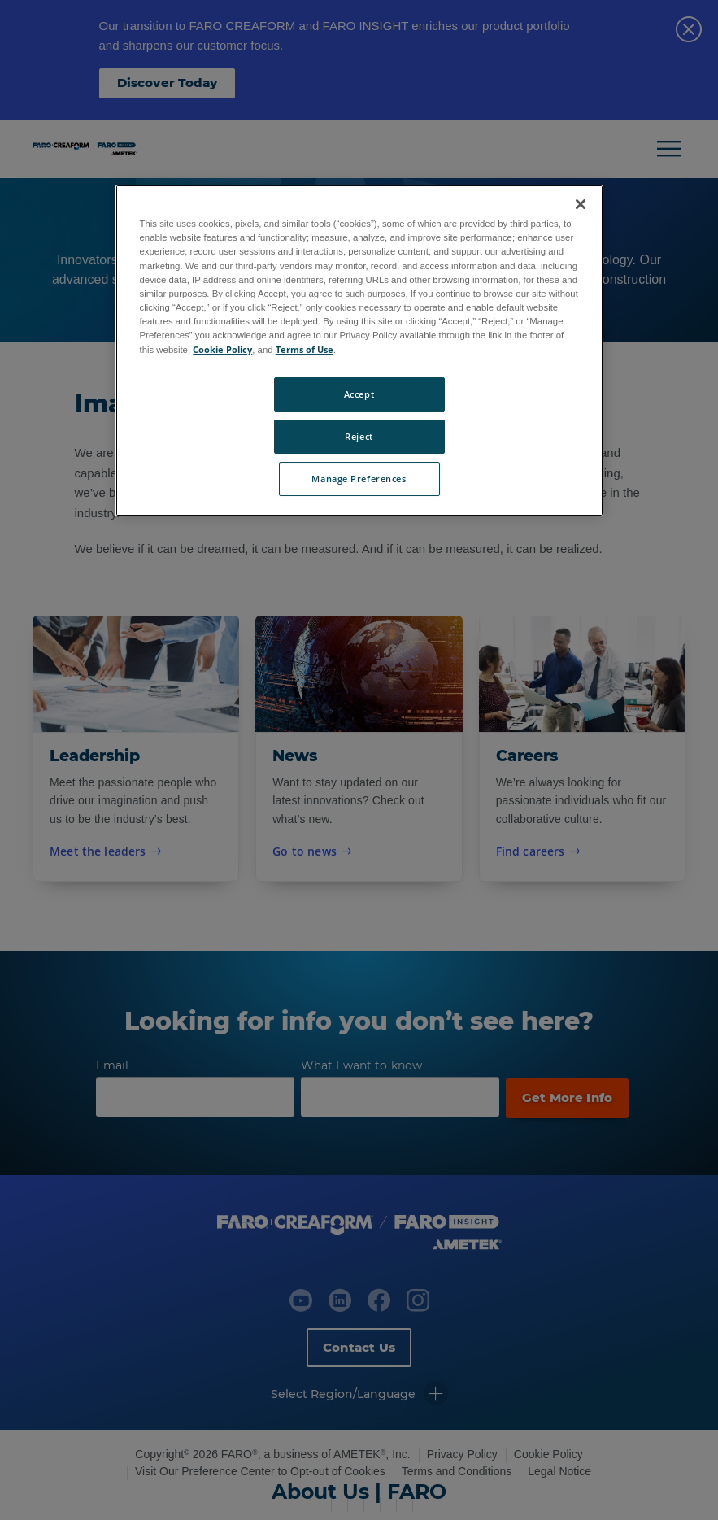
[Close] (580, 204)
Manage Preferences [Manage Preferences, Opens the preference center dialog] (358, 479)
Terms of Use (304, 349)
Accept (359, 394)
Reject (358, 436)
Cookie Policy (222, 349)
